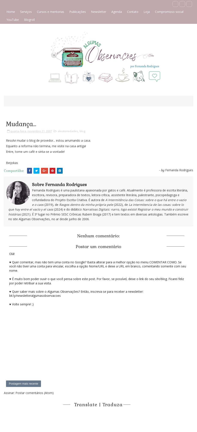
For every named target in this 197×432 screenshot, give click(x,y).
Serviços (26, 12)
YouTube (12, 20)
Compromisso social (169, 12)
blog (82, 131)
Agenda (116, 12)
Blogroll (29, 20)
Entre (9, 152)
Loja (147, 12)
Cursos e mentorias (50, 12)
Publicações (77, 12)
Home (10, 12)
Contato (132, 12)
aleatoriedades (68, 131)
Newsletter (98, 12)
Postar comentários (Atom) (34, 393)
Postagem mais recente (23, 383)
